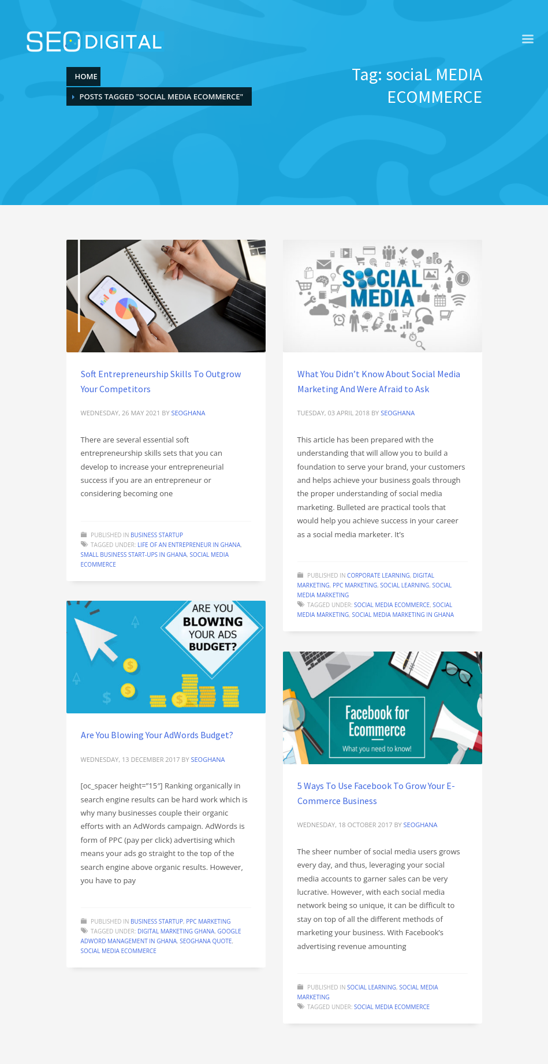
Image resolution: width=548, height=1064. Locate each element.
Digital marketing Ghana (175, 931)
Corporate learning (378, 575)
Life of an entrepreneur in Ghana (188, 545)
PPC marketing (355, 585)
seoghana (188, 412)
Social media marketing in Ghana (403, 615)
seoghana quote (206, 941)
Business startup (157, 535)
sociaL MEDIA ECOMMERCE (392, 605)
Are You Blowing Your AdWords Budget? (157, 735)
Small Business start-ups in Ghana (134, 554)
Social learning (404, 585)
